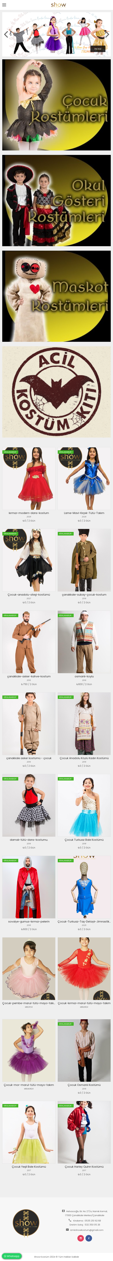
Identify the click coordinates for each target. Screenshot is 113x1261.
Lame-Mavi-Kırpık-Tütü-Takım (84, 513)
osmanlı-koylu (84, 676)
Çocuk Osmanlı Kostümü (84, 1085)
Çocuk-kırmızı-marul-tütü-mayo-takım (84, 1003)
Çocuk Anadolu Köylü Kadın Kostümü (84, 758)
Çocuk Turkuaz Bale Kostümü (84, 840)
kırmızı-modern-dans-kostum (29, 513)
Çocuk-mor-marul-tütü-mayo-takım (29, 1085)
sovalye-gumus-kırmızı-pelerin (29, 921)
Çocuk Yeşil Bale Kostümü (29, 1167)
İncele (97, 48)
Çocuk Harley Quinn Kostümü (84, 1167)
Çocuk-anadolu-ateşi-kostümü (29, 594)
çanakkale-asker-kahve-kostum (29, 676)
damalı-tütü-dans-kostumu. (29, 840)
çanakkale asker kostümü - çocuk (28, 758)
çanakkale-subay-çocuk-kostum (84, 594)
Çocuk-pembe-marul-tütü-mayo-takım (29, 1003)
